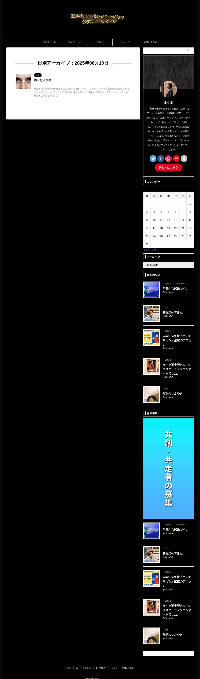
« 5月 (146, 249)
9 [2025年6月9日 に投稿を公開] (147, 219)
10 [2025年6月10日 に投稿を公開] (154, 219)
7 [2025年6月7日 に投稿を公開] (183, 211)
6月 (35, 54)
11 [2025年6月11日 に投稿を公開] (161, 219)
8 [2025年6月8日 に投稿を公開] (190, 211)
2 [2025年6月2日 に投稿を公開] (147, 211)
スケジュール (74, 42)
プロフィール (49, 42)
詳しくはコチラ (168, 167)
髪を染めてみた (171, 311)
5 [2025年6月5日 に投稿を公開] (168, 211)
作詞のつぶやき (171, 382)
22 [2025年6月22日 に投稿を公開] (190, 227)
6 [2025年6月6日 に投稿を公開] (175, 211)
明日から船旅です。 (173, 288)
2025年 (27, 54)
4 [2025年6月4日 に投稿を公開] (161, 211)
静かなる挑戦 (42, 80)
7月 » (155, 249)
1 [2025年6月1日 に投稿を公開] (190, 203)
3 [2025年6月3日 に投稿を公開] (154, 211)
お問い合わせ (150, 42)
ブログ (100, 42)
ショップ (125, 42)
